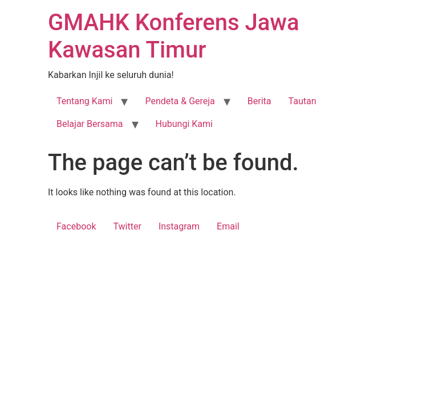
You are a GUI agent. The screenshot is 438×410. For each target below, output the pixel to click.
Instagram (179, 226)
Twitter (127, 226)
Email (228, 226)
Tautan (303, 101)
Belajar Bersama (89, 123)
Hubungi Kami (184, 123)
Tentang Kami (84, 101)
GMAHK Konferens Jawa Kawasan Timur (173, 36)
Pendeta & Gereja (179, 101)
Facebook (76, 226)
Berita (259, 101)
